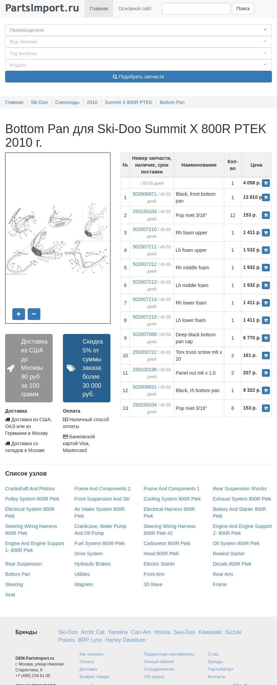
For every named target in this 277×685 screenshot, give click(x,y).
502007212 (145, 264)
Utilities (82, 574)
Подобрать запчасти (138, 76)
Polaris (66, 640)
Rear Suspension (23, 564)
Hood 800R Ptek (161, 553)
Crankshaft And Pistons (30, 488)
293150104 (145, 211)
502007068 (145, 334)
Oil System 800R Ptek (236, 543)
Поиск (243, 8)
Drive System (89, 553)
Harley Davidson (125, 640)
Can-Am (141, 632)
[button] (138, 30)
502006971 (145, 194)
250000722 (145, 352)
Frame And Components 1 (171, 488)
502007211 (145, 246)
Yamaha (118, 632)
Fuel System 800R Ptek (100, 543)
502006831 (145, 387)
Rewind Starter (229, 553)
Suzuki (233, 632)
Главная (99, 8)
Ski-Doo (39, 102)
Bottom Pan (172, 102)
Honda (162, 632)
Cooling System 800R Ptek (172, 499)
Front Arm (154, 574)
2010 (92, 102)
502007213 (145, 282)
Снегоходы (67, 102)
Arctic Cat (92, 632)
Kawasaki (210, 632)
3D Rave (153, 584)
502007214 (145, 299)
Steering (14, 584)
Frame (220, 584)
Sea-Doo (184, 632)
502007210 (145, 229)
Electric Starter (159, 564)
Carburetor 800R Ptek (167, 543)
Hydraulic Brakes (93, 564)
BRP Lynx (90, 640)
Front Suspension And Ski (102, 499)
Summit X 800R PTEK (129, 102)
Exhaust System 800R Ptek (242, 499)
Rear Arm (223, 574)
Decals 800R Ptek (232, 564)
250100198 (145, 369)
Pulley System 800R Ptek (32, 499)
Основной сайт (134, 8)
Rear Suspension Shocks (240, 488)
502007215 (145, 317)
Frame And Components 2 (102, 488)
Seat (10, 594)
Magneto (84, 584)
